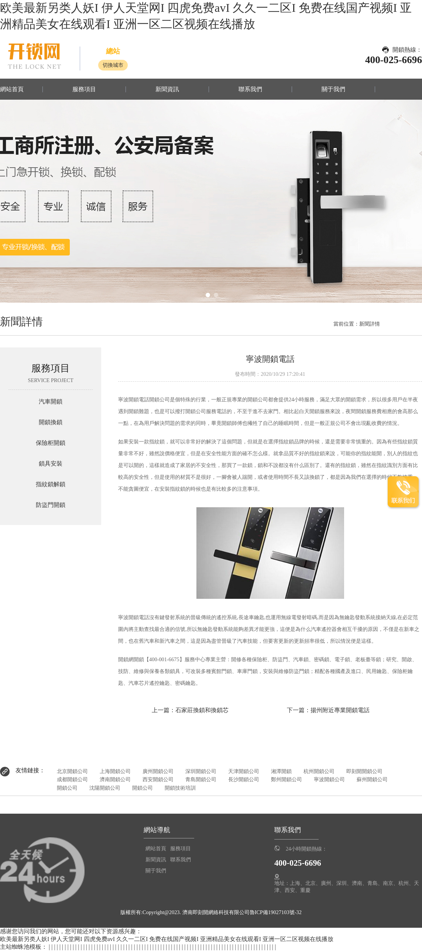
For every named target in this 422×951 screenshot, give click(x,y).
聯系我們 (250, 89)
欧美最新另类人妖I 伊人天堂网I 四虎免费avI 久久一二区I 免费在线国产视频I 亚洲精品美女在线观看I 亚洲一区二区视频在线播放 (166, 939)
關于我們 (333, 89)
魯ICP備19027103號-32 (276, 912)
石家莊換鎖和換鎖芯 (202, 710)
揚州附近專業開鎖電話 (340, 710)
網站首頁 (12, 89)
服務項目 (84, 89)
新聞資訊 (167, 89)
